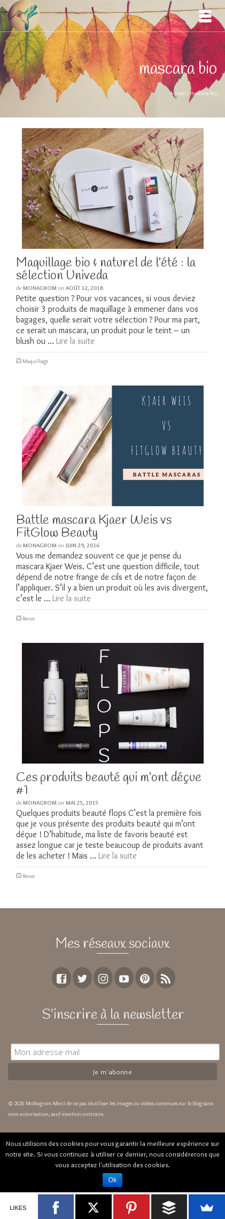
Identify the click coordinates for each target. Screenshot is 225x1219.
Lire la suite (75, 341)
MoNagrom (40, 288)
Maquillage (35, 361)
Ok (112, 1180)
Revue (28, 618)
